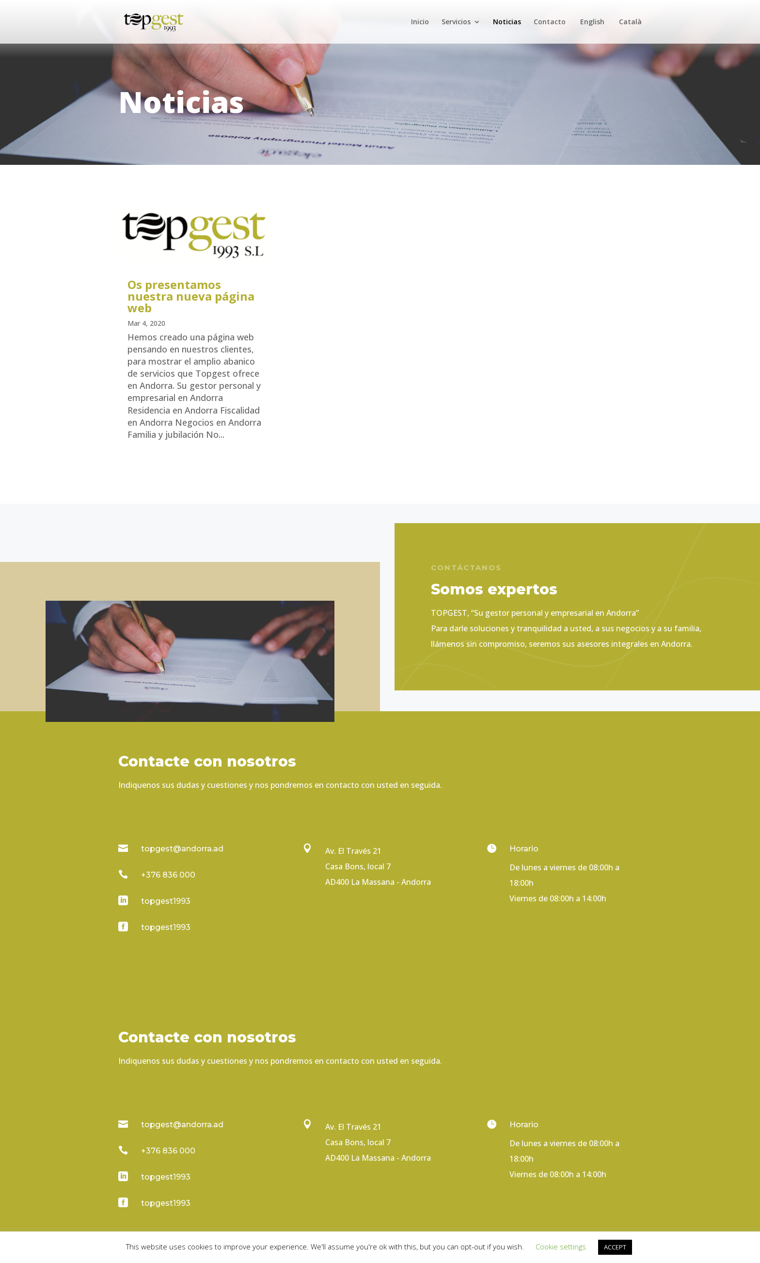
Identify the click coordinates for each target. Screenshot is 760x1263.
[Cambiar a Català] (629, 31)
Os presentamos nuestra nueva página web (190, 296)
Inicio (420, 22)
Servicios (456, 22)
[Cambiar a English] (591, 31)
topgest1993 (165, 901)
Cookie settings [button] (561, 1246)
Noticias (507, 22)
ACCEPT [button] (615, 1247)
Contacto (550, 22)
